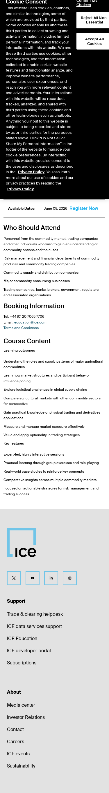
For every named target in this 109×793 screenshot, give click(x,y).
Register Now (83, 208)
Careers (15, 742)
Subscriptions (21, 663)
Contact (15, 729)
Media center (21, 705)
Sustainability (21, 766)
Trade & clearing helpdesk (35, 614)
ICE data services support (34, 626)
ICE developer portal (29, 651)
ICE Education (22, 638)
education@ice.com (30, 322)
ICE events (18, 754)
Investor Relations (26, 717)
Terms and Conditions (21, 328)
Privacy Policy (31, 163)
